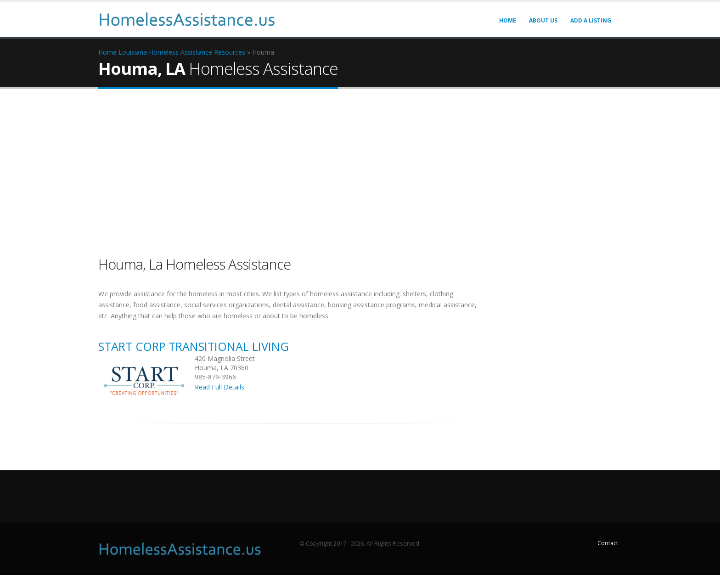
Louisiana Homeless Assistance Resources (181, 52)
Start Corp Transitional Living (193, 346)
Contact (607, 543)
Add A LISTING (590, 20)
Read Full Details (219, 387)
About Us (543, 20)
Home (507, 20)
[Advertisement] (360, 174)
